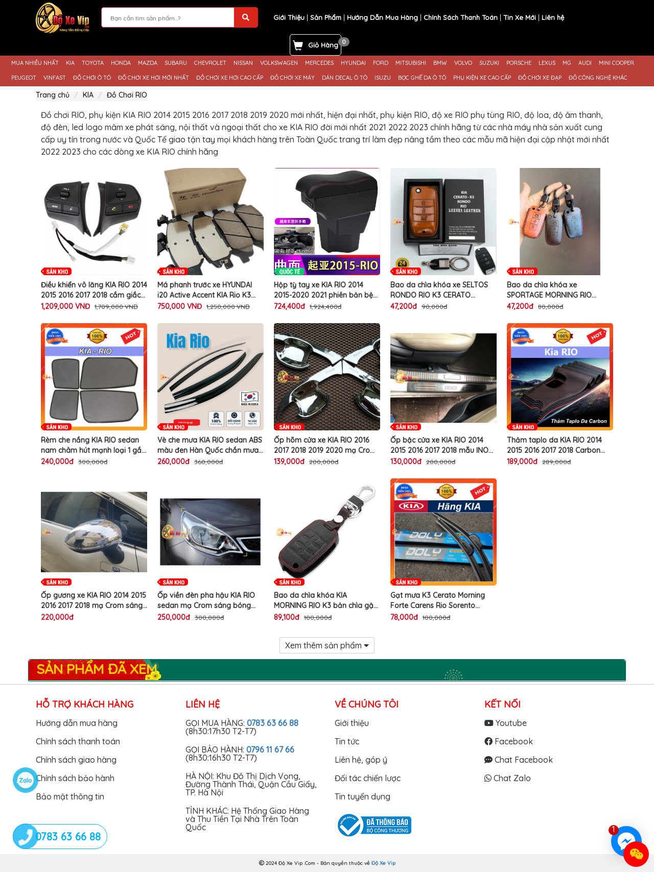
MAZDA (147, 63)
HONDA (121, 63)
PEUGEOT (23, 78)
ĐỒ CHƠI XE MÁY (292, 78)
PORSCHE (518, 63)
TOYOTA (93, 63)
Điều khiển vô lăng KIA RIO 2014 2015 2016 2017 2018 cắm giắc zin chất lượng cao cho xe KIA (94, 290)
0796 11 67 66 (270, 749)
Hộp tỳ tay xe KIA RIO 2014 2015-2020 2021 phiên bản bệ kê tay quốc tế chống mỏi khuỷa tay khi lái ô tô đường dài (323, 290)
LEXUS (547, 63)
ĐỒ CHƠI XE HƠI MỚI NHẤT (153, 78)
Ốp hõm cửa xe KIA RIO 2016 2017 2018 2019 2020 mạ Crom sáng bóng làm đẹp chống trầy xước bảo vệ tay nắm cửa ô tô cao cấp (327, 445)
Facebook (508, 741)
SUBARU (176, 63)
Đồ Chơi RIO (127, 95)
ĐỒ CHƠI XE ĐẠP (540, 78)
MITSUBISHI (410, 63)
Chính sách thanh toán (78, 741)
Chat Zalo (507, 778)
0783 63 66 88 (272, 723)
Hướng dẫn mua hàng (77, 723)
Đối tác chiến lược (368, 778)
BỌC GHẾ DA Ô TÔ (422, 78)
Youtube (505, 723)
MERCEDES (319, 63)
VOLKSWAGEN (279, 63)
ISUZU (383, 78)
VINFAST (54, 78)
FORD (380, 63)
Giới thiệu (352, 723)
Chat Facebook (518, 760)
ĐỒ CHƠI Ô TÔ (92, 78)
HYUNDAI (353, 63)
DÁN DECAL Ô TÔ (344, 78)
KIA (70, 63)
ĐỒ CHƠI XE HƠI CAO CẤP (229, 78)
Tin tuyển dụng (362, 796)
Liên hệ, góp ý (361, 760)
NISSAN (243, 63)
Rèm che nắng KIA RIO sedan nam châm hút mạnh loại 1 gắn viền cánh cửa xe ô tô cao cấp (93, 445)
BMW (440, 63)
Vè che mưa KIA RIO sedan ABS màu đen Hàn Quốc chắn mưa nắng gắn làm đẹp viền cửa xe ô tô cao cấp (209, 445)
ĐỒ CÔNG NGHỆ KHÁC (598, 78)
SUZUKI (489, 63)
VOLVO (463, 63)
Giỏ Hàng (323, 45)
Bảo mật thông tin (70, 796)
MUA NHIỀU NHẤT (35, 63)
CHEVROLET (210, 63)
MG (567, 63)
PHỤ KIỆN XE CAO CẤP (482, 78)
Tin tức (347, 741)
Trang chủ (52, 95)
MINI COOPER (616, 63)
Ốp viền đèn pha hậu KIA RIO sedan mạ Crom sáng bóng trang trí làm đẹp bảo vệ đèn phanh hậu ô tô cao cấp (206, 601)
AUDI (585, 63)
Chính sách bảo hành (75, 778)
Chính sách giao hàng (76, 760)
